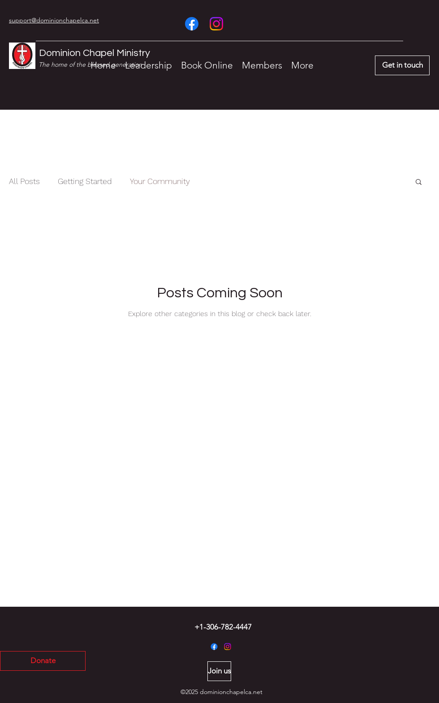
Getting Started (85, 181)
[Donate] (43, 661)
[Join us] (219, 671)
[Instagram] (216, 24)
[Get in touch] (402, 65)
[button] (418, 182)
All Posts (24, 181)
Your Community (160, 181)
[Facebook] (192, 24)
